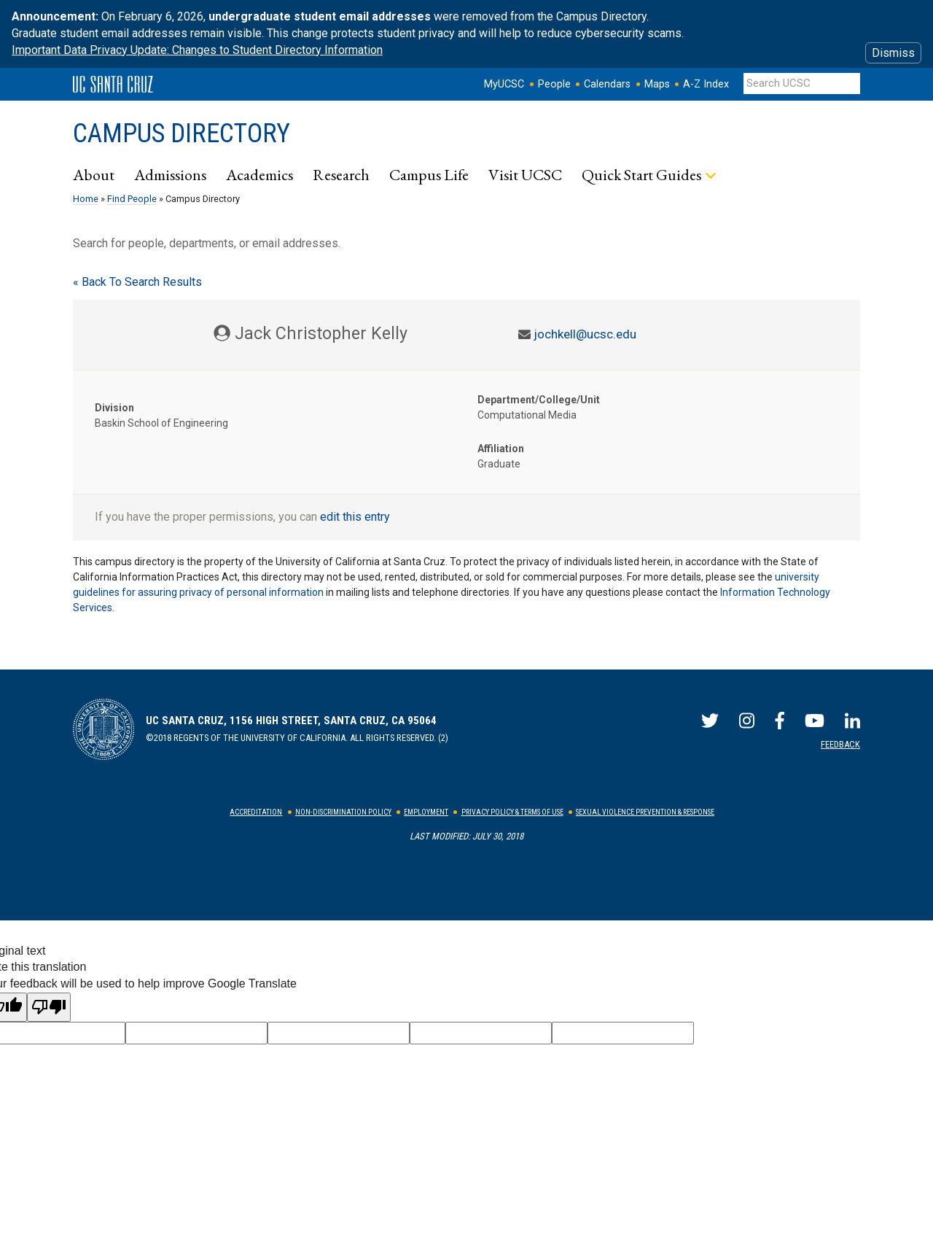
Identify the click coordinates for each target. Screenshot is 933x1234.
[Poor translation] (49, 1007)
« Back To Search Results (137, 282)
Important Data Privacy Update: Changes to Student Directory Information (197, 50)
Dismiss (893, 53)
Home (85, 198)
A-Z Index (706, 84)
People (554, 84)
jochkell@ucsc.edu (585, 334)
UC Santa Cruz (113, 84)
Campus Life (429, 174)
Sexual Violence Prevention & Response (645, 812)
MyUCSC (504, 84)
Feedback (840, 744)
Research (341, 174)
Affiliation (500, 448)
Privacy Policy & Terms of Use (512, 812)
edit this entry (355, 517)
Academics (259, 174)
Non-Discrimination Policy (343, 812)
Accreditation (256, 812)
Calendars (607, 84)
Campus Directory (181, 133)
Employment (426, 812)
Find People (132, 198)
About (93, 174)
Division (114, 408)
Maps (657, 84)
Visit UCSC (525, 174)
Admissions (170, 174)
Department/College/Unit (538, 399)
